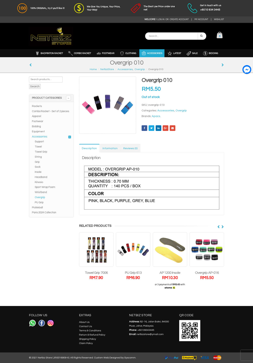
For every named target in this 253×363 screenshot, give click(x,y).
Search (35, 86)
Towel (38, 146)
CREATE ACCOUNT (179, 19)
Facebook (144, 128)
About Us (84, 322)
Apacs (156, 116)
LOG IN (160, 19)
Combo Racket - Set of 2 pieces (50, 111)
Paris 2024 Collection (44, 212)
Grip (37, 162)
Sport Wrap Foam (45, 187)
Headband (41, 177)
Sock (37, 167)
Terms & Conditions (90, 330)
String (38, 157)
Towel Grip (41, 151)
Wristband (41, 192)
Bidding (36, 126)
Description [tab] (89, 148)
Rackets (37, 106)
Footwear (37, 121)
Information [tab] (110, 148)
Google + (165, 128)
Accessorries (165, 110)
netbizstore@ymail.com (150, 334)
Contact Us (85, 326)
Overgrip (181, 110)
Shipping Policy (87, 339)
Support (39, 141)
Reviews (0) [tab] (130, 148)
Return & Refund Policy (92, 334)
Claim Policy (86, 343)
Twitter (151, 128)
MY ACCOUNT (201, 19)
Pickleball (37, 207)
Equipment (38, 131)
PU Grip (39, 202)
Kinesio (39, 182)
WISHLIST (219, 19)
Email (172, 128)
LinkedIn (158, 128)
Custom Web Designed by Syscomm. (115, 357)
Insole (38, 172)
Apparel (36, 116)
